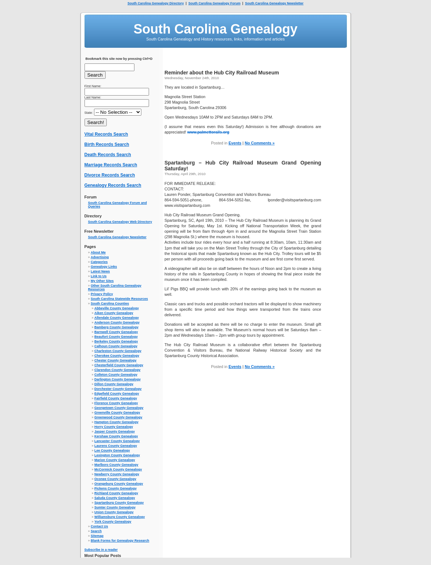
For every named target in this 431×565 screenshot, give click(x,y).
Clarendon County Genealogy (117, 370)
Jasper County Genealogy (114, 431)
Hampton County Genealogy (116, 422)
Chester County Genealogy (115, 360)
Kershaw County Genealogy (116, 436)
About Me (98, 252)
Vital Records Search (106, 134)
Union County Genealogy (114, 512)
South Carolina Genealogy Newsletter (274, 3)
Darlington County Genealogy (117, 379)
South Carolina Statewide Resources (119, 299)
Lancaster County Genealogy (117, 441)
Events (234, 143)
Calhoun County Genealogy (115, 346)
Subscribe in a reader (101, 550)
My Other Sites (102, 281)
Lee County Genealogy (112, 450)
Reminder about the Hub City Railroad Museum (222, 73)
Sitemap (97, 536)
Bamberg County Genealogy (116, 327)
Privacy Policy (102, 294)
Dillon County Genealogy (113, 384)
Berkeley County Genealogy (116, 341)
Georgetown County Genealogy (119, 408)
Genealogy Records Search (113, 185)
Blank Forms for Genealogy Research (120, 540)
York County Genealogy (112, 521)
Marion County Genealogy (114, 460)
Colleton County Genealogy (115, 374)
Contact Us (99, 526)
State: (113, 113)
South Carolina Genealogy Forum (214, 3)
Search (96, 531)
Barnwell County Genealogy (116, 332)
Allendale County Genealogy (116, 318)
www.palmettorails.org (208, 132)
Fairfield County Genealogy (115, 398)
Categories (99, 262)
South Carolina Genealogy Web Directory (120, 222)
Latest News (100, 271)
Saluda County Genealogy (114, 498)
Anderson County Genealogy (117, 322)
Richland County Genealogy (116, 493)
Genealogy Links (104, 266)
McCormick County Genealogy (118, 469)
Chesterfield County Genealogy (118, 365)
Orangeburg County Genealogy (118, 483)
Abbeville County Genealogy (116, 308)
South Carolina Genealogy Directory (156, 3)
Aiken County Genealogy (113, 313)
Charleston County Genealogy (117, 351)
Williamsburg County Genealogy (119, 517)
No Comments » (260, 143)
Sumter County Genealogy (115, 507)
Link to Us (99, 276)
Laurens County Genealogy (115, 446)
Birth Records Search (107, 144)
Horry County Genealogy (113, 427)
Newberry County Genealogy (116, 474)
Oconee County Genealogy (115, 479)
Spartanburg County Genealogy (119, 502)
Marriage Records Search (111, 164)
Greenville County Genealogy (117, 412)
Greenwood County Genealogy (118, 417)
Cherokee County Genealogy (116, 355)
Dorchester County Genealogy (118, 389)
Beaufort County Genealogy (116, 336)
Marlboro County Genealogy (116, 465)
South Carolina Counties (110, 303)
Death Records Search (108, 154)
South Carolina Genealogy (215, 29)
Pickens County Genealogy (115, 488)
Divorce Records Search (110, 175)
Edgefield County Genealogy (116, 393)
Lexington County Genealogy (117, 455)
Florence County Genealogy (116, 403)
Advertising (100, 257)
